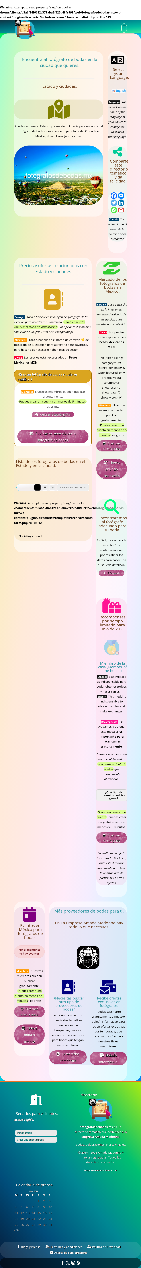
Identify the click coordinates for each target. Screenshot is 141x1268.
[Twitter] (114, 203)
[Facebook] (114, 195)
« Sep (17, 1230)
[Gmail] (121, 210)
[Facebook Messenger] (121, 195)
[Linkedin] (121, 203)
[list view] (45, 487)
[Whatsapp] (114, 210)
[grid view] (37, 487)
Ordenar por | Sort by (71, 487)
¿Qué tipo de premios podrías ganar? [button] (111, 795)
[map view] (52, 487)
